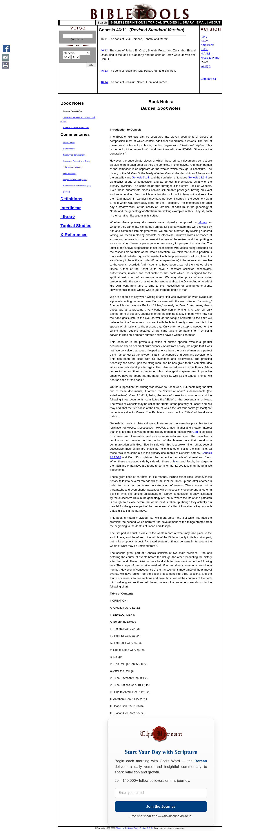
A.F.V (204, 36)
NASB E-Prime (210, 57)
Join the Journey (161, 806)
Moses (202, 222)
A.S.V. (204, 40)
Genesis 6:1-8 (140, 177)
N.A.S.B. (206, 53)
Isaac (176, 461)
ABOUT (214, 22)
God (195, 431)
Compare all (208, 78)
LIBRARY (187, 22)
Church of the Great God (127, 828)
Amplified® (207, 45)
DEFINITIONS (135, 22)
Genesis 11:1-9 (197, 177)
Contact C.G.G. (146, 828)
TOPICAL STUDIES (162, 22)
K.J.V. (204, 49)
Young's (206, 66)
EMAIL (201, 22)
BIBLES (116, 22)
